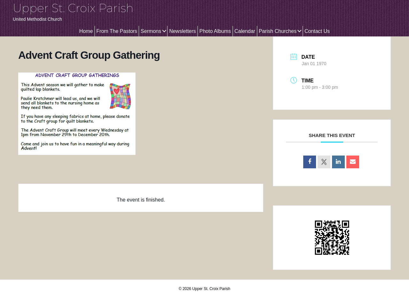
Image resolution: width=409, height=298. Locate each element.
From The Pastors (116, 31)
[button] (164, 31)
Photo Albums (215, 31)
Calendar (245, 31)
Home (86, 31)
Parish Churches (278, 31)
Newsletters (182, 31)
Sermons (151, 31)
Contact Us (317, 31)
